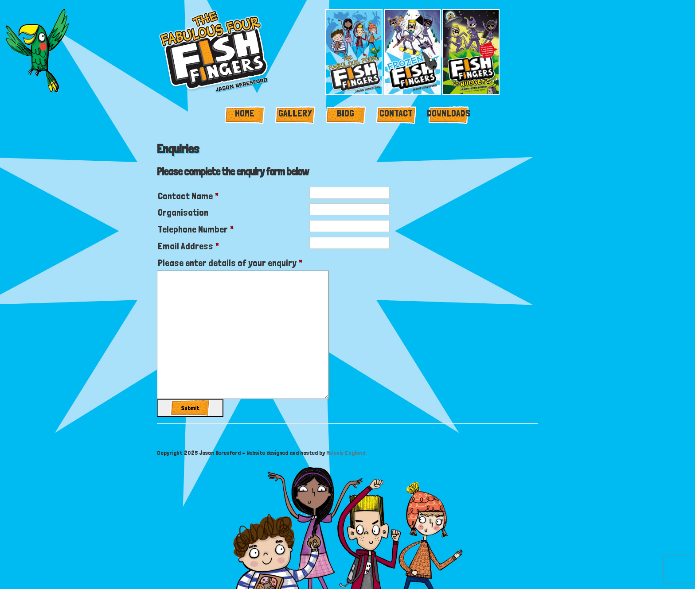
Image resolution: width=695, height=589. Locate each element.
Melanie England (345, 452)
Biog (345, 113)
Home (244, 113)
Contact (396, 113)
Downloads (449, 113)
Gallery (295, 113)
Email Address (188, 246)
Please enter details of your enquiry (230, 262)
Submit (190, 407)
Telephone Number (196, 229)
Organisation (183, 212)
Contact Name (188, 196)
